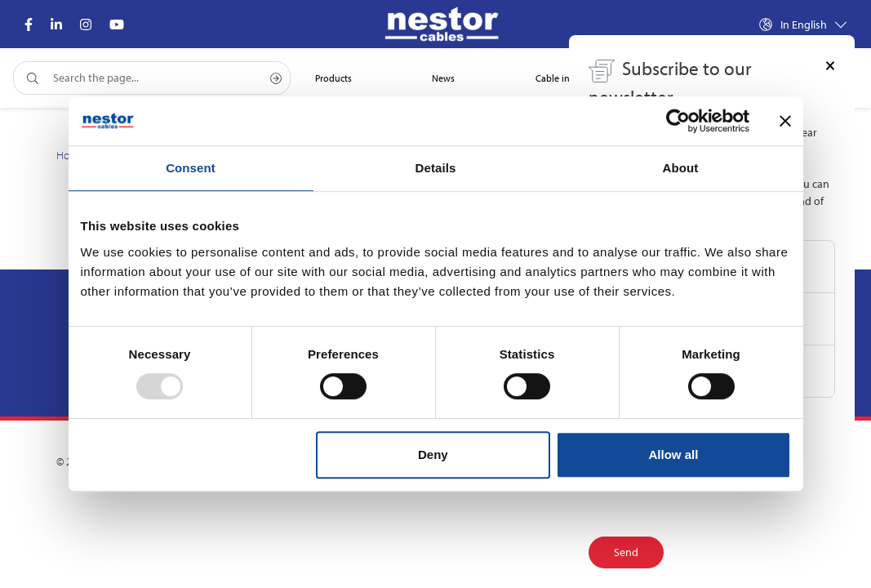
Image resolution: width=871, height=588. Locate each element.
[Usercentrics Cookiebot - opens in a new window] (678, 121)
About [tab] (681, 168)
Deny (433, 454)
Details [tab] (436, 168)
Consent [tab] (191, 168)
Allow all (674, 454)
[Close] (830, 64)
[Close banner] (785, 121)
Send (626, 552)
